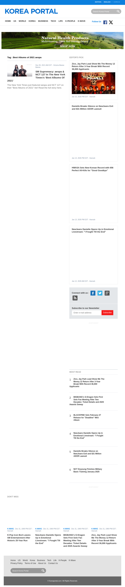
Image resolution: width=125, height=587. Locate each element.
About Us (42, 563)
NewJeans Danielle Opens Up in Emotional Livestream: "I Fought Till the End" (93, 230)
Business (43, 21)
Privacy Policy (17, 563)
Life (61, 21)
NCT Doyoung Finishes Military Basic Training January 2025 (87, 470)
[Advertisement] (93, 345)
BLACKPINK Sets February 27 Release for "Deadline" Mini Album (87, 417)
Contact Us (53, 563)
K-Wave (81, 21)
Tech (53, 21)
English (107, 2)
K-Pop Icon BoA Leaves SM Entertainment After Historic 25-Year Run (19, 538)
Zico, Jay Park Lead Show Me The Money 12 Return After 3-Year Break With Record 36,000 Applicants (93, 66)
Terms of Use (30, 563)
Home (8, 21)
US (15, 21)
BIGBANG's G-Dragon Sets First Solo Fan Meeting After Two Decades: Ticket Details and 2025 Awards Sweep (86, 401)
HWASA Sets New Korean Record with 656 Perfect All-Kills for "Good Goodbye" (92, 169)
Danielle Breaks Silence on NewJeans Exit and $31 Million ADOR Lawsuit (92, 107)
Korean (117, 2)
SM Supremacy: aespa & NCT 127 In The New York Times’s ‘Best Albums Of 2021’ (36, 76)
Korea (32, 21)
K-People (70, 21)
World (22, 21)
